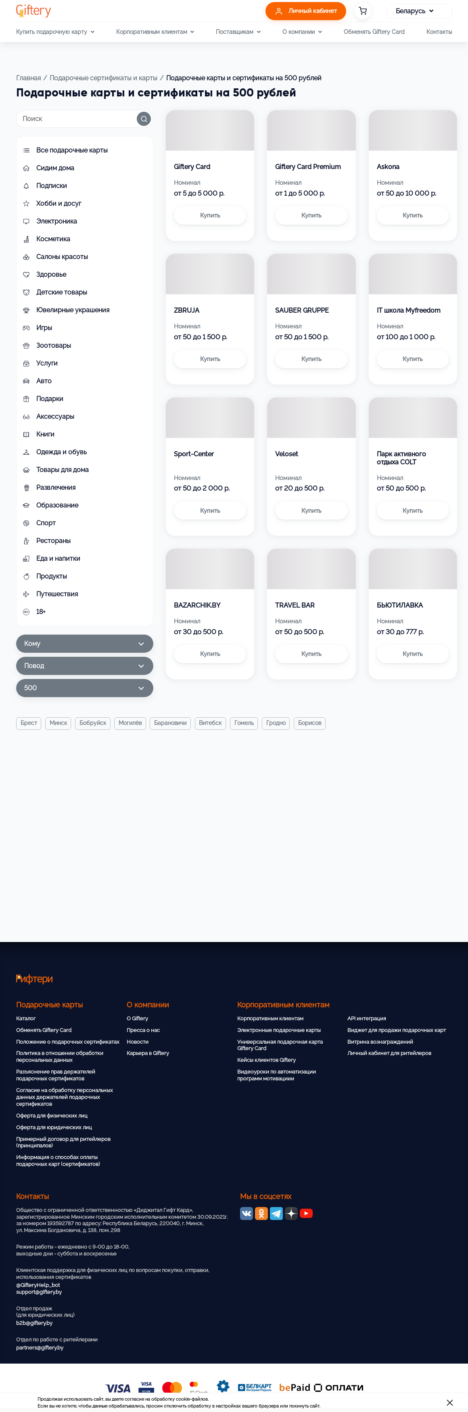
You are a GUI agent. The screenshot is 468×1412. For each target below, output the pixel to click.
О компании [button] (302, 31)
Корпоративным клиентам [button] (155, 31)
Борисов (312, 723)
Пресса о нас (143, 1030)
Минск (58, 723)
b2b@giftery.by (34, 1323)
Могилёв (131, 723)
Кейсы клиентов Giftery (266, 1060)
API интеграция (366, 1018)
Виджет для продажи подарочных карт (396, 1030)
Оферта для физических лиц (52, 1116)
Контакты (439, 31)
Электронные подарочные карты (279, 1030)
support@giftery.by (39, 1292)
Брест (29, 723)
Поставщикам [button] (238, 31)
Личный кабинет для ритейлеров (389, 1053)
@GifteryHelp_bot (38, 1285)
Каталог (26, 1018)
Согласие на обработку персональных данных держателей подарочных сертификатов (64, 1097)
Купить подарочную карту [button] (55, 31)
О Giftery (137, 1018)
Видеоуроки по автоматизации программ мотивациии (276, 1075)
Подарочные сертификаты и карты (103, 78)
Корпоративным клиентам (270, 1018)
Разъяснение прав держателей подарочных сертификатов (55, 1075)
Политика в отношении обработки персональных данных (59, 1056)
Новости (137, 1042)
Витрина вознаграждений (380, 1042)
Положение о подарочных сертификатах (67, 1042)
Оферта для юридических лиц (54, 1127)
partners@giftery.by (39, 1348)
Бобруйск (93, 723)
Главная (28, 78)
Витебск (212, 723)
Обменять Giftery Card (374, 31)
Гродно (278, 723)
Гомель (246, 723)
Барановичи (172, 723)
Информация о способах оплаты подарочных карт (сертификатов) (58, 1160)
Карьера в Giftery (148, 1053)
